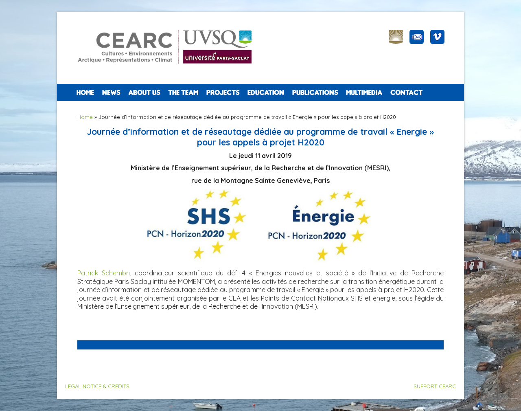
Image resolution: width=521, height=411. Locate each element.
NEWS (111, 92)
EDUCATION (265, 92)
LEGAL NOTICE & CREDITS (97, 386)
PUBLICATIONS (315, 92)
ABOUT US (144, 92)
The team (183, 92)
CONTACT (406, 92)
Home (85, 92)
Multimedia (364, 92)
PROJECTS (222, 92)
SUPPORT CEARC (435, 386)
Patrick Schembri (103, 273)
